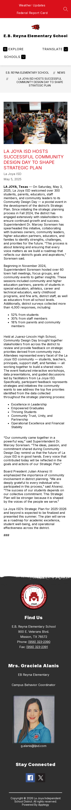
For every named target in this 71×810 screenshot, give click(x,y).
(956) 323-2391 (37, 647)
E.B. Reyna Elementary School (27, 72)
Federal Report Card (32, 13)
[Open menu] (13, 49)
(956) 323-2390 (39, 642)
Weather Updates (32, 5)
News (61, 72)
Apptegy (43, 804)
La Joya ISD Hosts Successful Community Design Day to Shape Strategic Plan (39, 82)
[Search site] (65, 9)
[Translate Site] (54, 49)
